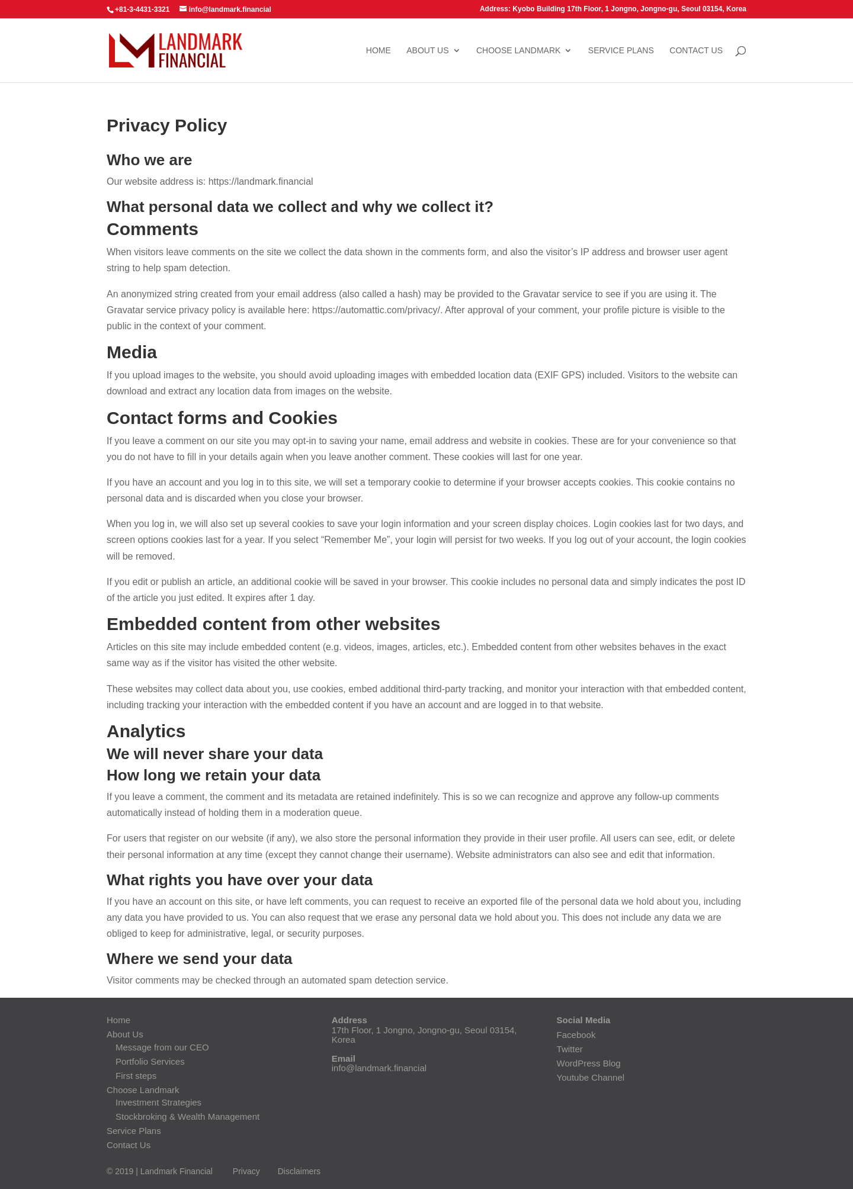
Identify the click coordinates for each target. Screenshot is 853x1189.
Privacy (246, 1171)
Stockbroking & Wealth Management (187, 1116)
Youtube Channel (591, 1077)
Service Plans (621, 50)
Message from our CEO (162, 1047)
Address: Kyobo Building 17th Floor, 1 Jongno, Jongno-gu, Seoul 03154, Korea (613, 9)
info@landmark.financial (379, 1068)
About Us (427, 50)
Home (378, 50)
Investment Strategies (158, 1102)
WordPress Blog (589, 1063)
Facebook (576, 1035)
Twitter (570, 1049)
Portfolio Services (150, 1061)
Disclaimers (299, 1171)
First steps (136, 1076)
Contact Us (696, 50)
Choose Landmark (518, 50)
